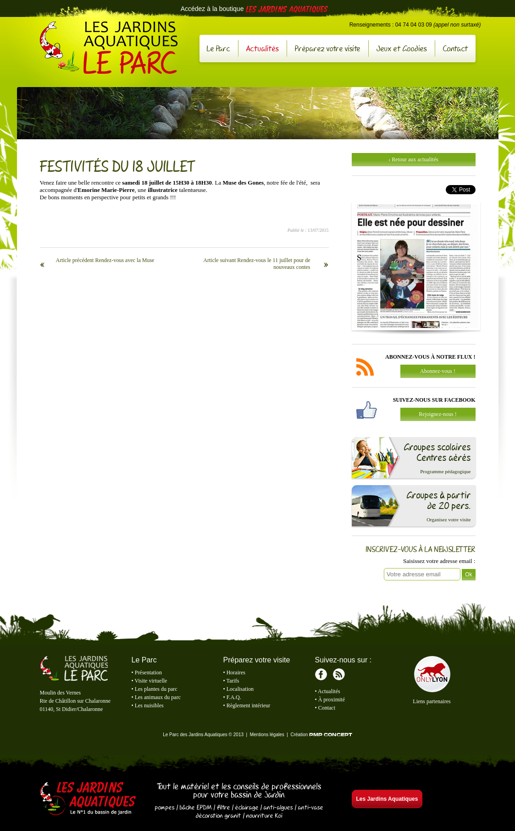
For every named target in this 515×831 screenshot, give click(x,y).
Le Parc (218, 48)
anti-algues (278, 807)
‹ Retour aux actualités (413, 159)
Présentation (148, 672)
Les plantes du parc (156, 689)
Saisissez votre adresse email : (439, 561)
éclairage (247, 807)
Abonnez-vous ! (437, 371)
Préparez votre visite (327, 48)
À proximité (331, 699)
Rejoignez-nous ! (437, 414)
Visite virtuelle (151, 681)
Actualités (262, 48)
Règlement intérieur (249, 705)
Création (321, 734)
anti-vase (310, 807)
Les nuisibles (149, 705)
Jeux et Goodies (402, 48)
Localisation (240, 689)
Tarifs (233, 681)
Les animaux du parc (158, 697)
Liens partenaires (431, 701)
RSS (339, 674)
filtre (223, 807)
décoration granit (218, 815)
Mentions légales (267, 734)
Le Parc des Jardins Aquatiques (108, 48)
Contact (455, 48)
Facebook (321, 674)
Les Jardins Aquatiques (88, 799)
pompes (165, 807)
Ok (468, 574)
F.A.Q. (234, 697)
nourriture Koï (264, 815)
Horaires (236, 672)
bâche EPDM (196, 807)
